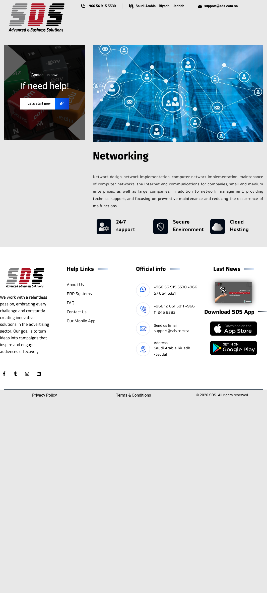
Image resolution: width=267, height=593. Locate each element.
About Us (75, 285)
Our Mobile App (81, 321)
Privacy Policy (44, 395)
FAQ (70, 303)
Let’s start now (48, 104)
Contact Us (77, 312)
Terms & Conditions (133, 395)
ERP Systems (79, 294)
